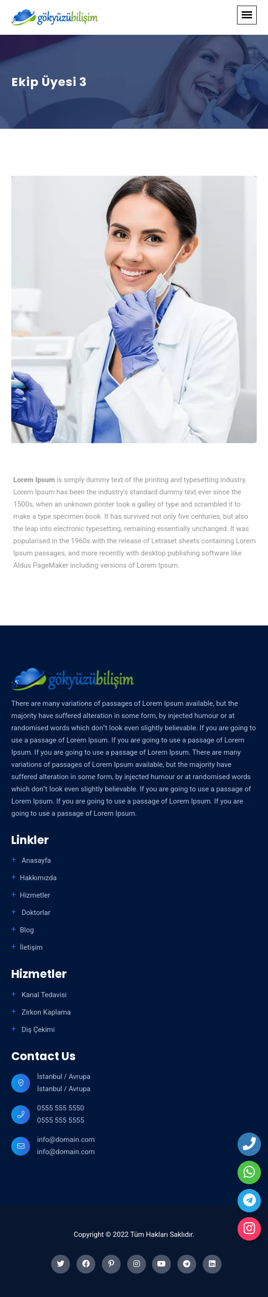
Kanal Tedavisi (43, 995)
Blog (27, 930)
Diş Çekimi (37, 1029)
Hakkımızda (38, 878)
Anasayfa (35, 860)
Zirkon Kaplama (45, 1012)
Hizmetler (35, 895)
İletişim (31, 947)
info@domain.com (66, 1139)
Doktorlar (35, 912)
